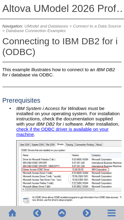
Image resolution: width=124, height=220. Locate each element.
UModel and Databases (46, 26)
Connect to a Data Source (97, 26)
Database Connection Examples (36, 30)
